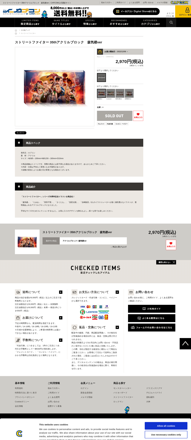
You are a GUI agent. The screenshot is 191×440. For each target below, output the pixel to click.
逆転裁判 (150, 397)
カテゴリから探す (150, 22)
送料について (27, 292)
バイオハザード (120, 393)
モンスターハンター (122, 388)
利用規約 (19, 388)
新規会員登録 (87, 393)
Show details (157, 434)
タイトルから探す (61, 22)
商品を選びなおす (120, 247)
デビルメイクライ (154, 393)
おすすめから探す (119, 22)
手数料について (29, 340)
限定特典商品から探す (30, 22)
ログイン (84, 388)
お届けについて (29, 317)
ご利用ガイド (120, 2)
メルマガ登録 (162, 2)
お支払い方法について (90, 292)
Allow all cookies (166, 408)
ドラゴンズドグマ (154, 388)
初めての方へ (106, 2)
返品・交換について (88, 327)
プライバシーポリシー (25, 397)
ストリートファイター (123, 397)
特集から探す (90, 22)
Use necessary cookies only (166, 416)
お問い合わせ (148, 2)
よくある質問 (134, 2)
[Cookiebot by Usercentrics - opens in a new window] (19, 434)
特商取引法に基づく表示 (26, 393)
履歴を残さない (164, 262)
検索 (171, 22)
